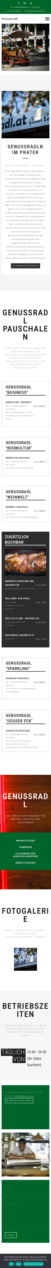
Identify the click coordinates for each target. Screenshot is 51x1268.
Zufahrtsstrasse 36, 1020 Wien (26, 7)
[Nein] (47, 1260)
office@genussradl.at (35, 11)
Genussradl (10, 18)
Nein (19, 1264)
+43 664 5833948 (14, 11)
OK (11, 1264)
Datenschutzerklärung (33, 1264)
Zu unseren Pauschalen (25, 266)
